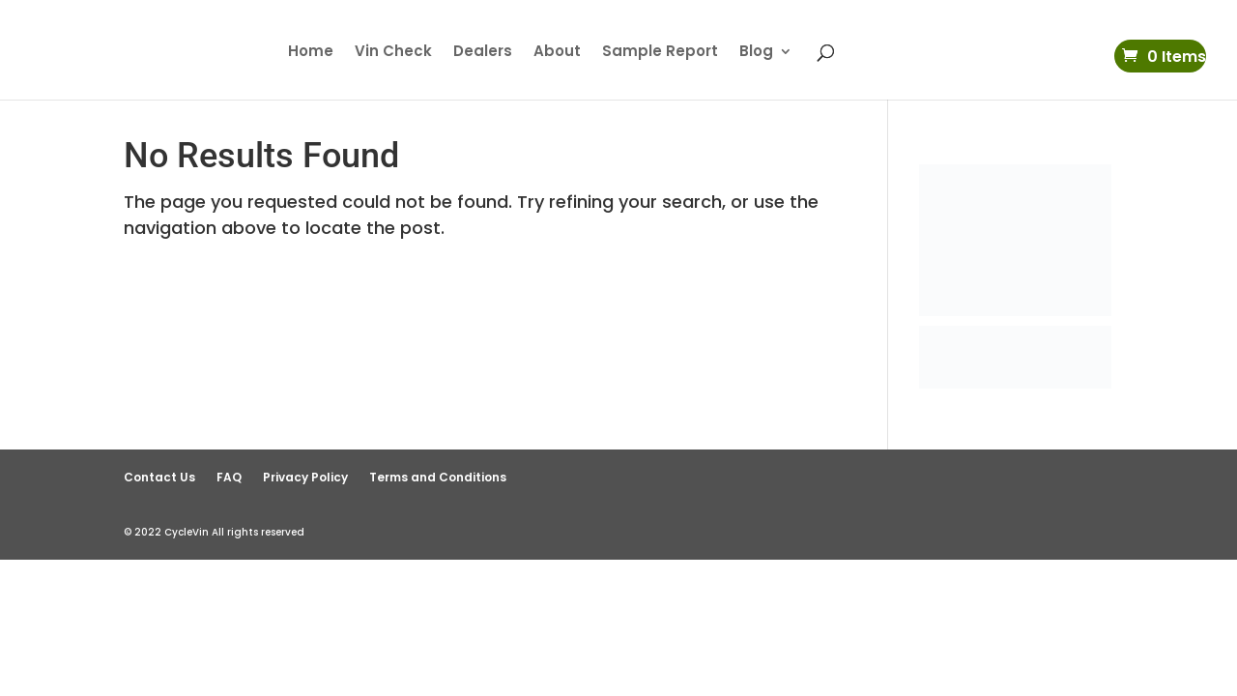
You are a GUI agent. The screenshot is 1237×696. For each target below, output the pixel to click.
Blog (756, 52)
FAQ (229, 477)
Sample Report (660, 52)
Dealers (482, 52)
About (557, 52)
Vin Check (393, 52)
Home (310, 52)
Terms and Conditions (437, 477)
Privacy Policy (305, 477)
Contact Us (159, 477)
